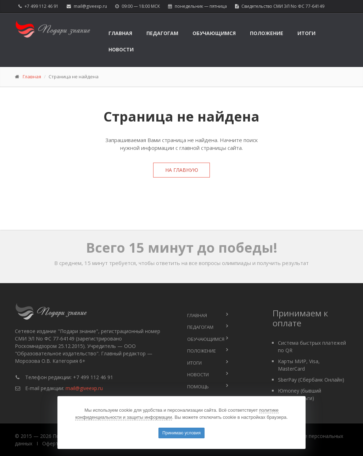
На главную (181, 170)
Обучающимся (214, 33)
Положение (266, 33)
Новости (121, 49)
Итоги (306, 33)
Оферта (51, 443)
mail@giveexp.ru (90, 6)
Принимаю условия (181, 432)
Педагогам (162, 33)
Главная (120, 33)
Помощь (198, 386)
